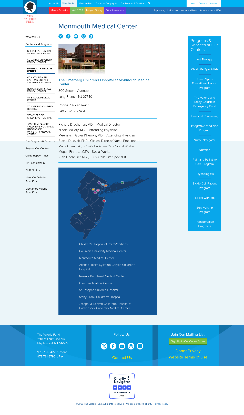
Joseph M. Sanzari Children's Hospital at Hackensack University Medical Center (41, 129)
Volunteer (214, 3)
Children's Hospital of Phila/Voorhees (39, 52)
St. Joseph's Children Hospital (40, 107)
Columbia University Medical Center (40, 61)
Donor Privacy (188, 350)
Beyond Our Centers (37, 148)
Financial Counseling (204, 116)
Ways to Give (85, 3)
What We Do (68, 3)
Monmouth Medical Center (39, 69)
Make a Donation (59, 10)
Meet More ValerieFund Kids (36, 190)
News (193, 3)
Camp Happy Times (36, 155)
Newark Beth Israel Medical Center (39, 90)
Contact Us (122, 357)
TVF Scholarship (35, 163)
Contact (203, 3)
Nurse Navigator (204, 140)
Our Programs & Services (40, 141)
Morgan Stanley (94, 10)
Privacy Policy (161, 403)
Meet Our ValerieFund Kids (35, 179)
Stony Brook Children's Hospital (39, 116)
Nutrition (204, 150)
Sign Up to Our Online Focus (188, 341)
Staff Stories (32, 170)
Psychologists (205, 174)
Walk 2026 (77, 10)
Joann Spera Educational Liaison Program (204, 83)
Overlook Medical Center (38, 99)
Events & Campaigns (106, 3)
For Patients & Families (132, 3)
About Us (54, 3)
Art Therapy (204, 59)
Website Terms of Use (188, 357)
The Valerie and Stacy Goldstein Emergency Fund (204, 102)
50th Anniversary (115, 10)
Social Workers (205, 198)
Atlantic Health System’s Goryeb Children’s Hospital (39, 80)
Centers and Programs (38, 44)
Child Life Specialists (204, 69)
